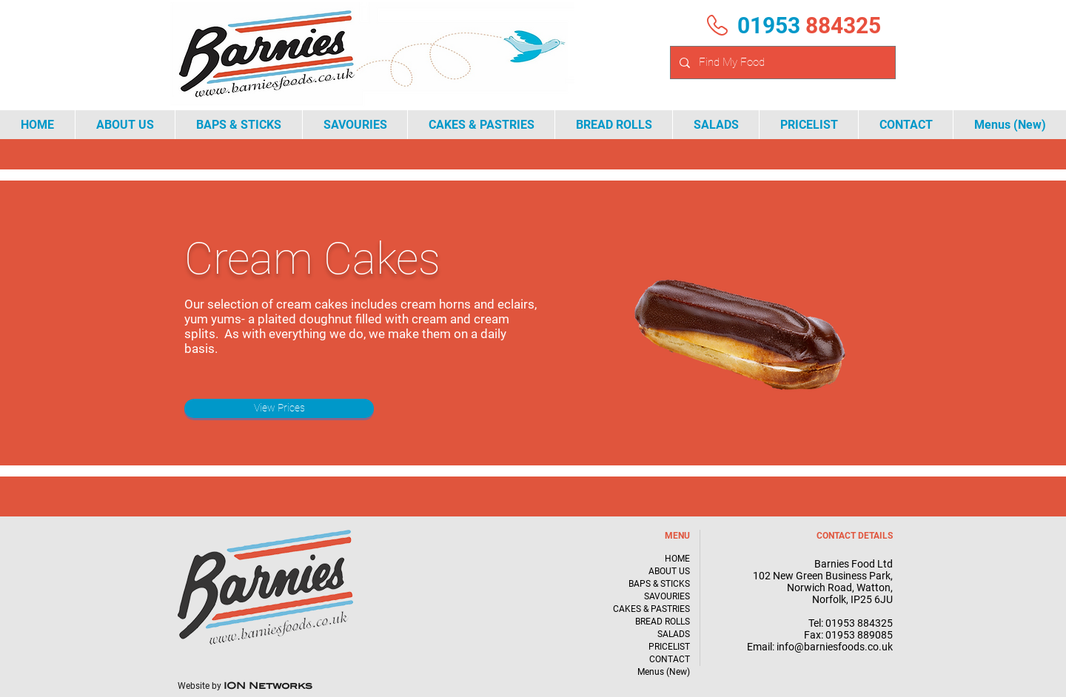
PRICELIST (669, 647)
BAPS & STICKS (659, 584)
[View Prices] (279, 408)
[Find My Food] (781, 62)
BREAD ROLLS (662, 621)
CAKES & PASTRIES (651, 609)
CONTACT (669, 659)
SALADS (673, 634)
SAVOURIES (667, 596)
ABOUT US (669, 571)
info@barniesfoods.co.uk (835, 647)
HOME (677, 558)
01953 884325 (859, 623)
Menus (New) (663, 672)
